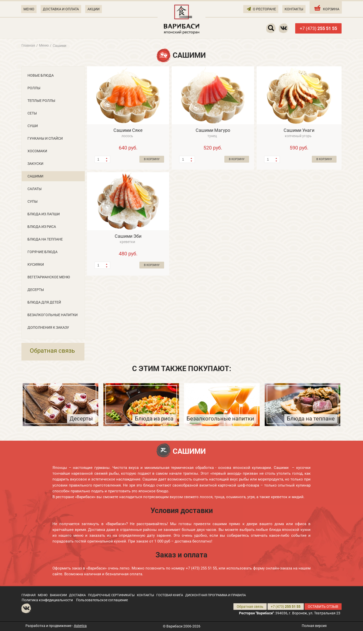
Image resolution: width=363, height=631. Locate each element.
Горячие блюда (42, 252)
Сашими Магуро (213, 130)
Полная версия (314, 626)
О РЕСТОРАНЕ (261, 8)
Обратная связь (52, 350)
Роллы (33, 88)
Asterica (80, 626)
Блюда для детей (44, 302)
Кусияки (35, 264)
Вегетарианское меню (48, 277)
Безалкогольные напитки (52, 315)
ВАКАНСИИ (58, 595)
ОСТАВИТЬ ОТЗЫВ (323, 607)
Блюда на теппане (45, 239)
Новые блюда (40, 75)
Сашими (35, 176)
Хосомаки (37, 151)
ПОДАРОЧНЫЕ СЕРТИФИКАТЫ (111, 595)
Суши (32, 126)
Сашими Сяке (128, 130)
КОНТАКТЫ (294, 9)
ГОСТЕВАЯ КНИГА (169, 595)
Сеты (32, 113)
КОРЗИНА (326, 7)
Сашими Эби (128, 236)
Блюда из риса (41, 227)
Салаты (34, 189)
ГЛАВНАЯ (28, 595)
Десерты (35, 290)
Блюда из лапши (43, 214)
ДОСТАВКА (77, 595)
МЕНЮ (28, 9)
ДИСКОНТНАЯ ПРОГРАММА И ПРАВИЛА (215, 595)
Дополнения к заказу (48, 327)
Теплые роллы (41, 101)
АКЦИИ (93, 9)
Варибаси (174, 626)
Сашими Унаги (299, 130)
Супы (32, 201)
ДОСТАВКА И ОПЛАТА (61, 9)
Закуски (35, 164)
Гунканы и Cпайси (45, 138)
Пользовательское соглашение (102, 600)
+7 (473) (318, 28)
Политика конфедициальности (47, 600)
